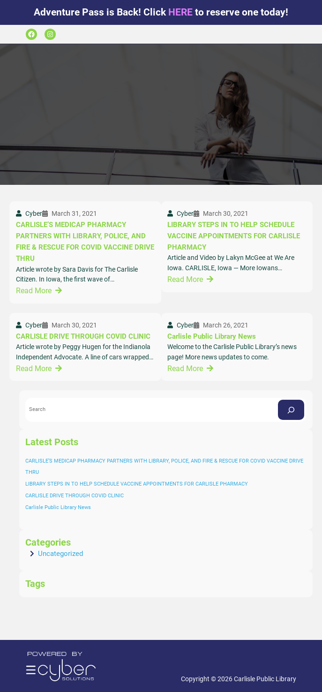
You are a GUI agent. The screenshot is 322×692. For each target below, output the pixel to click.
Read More (34, 290)
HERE (180, 12)
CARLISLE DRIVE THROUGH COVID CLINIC (83, 336)
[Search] (291, 410)
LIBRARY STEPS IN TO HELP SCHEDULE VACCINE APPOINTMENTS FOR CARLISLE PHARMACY (233, 236)
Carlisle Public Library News (211, 336)
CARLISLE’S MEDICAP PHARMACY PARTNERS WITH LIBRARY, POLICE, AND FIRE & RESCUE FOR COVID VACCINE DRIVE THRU (85, 242)
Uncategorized (60, 553)
